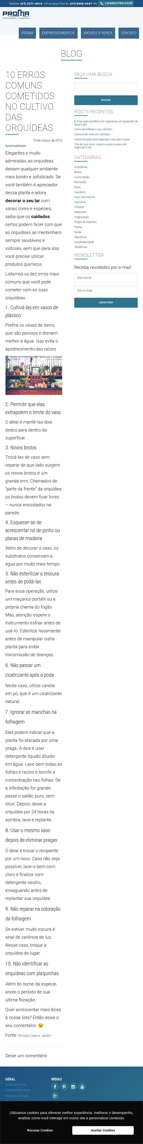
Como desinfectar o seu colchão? (98, 131)
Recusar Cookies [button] (40, 1130)
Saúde (78, 245)
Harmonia (81, 213)
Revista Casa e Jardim (39, 1035)
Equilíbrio (80, 202)
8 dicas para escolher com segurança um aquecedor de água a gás (103, 124)
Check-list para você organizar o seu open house (103, 144)
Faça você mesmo (87, 207)
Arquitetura (82, 175)
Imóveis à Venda (107, 15)
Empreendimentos (76, 15)
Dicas (78, 196)
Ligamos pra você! (115, 3)
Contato (131, 15)
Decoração (82, 191)
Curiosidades (83, 186)
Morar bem (82, 224)
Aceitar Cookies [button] (103, 1130)
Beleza (78, 180)
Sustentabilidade (17, 145)
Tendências (82, 262)
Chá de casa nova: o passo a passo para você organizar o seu (103, 153)
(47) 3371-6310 (31, 3)
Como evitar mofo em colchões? (97, 137)
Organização (83, 229)
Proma (52, 15)
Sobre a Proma (16, 1084)
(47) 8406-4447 (81, 3)
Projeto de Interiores (88, 234)
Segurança (82, 251)
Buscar (106, 100)
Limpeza (80, 218)
